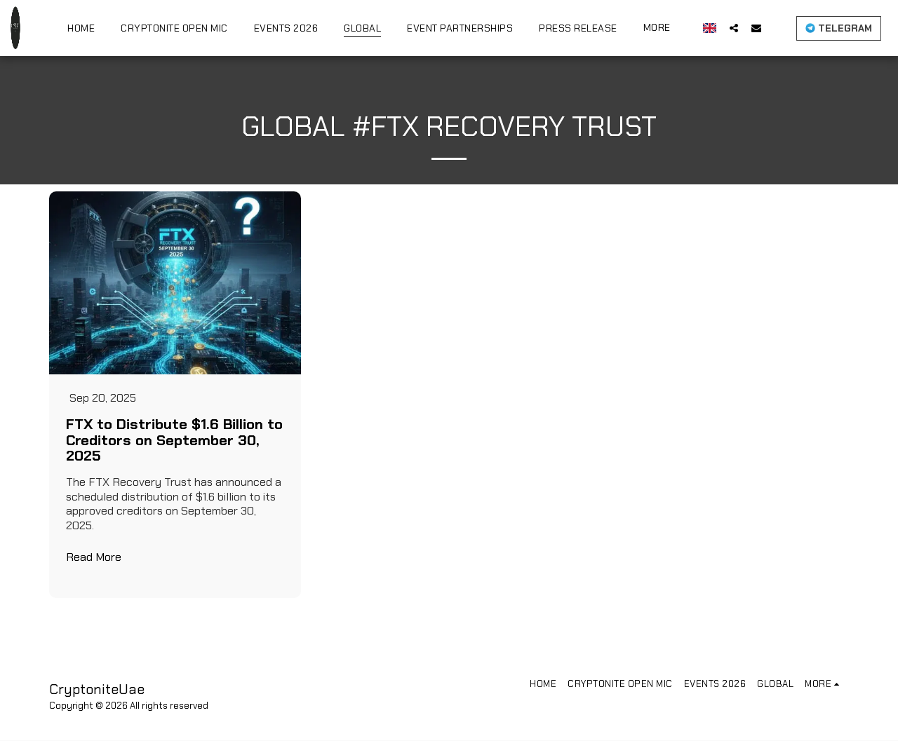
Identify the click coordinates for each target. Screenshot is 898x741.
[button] (733, 27)
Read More (93, 557)
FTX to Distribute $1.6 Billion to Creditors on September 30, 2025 (174, 440)
